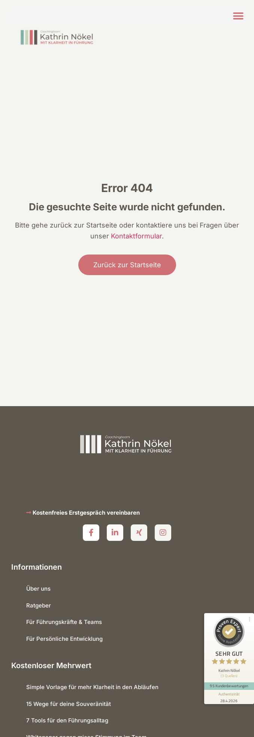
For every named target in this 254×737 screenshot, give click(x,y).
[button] (238, 15)
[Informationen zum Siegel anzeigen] (228, 690)
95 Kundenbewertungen (228, 679)
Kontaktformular (136, 236)
